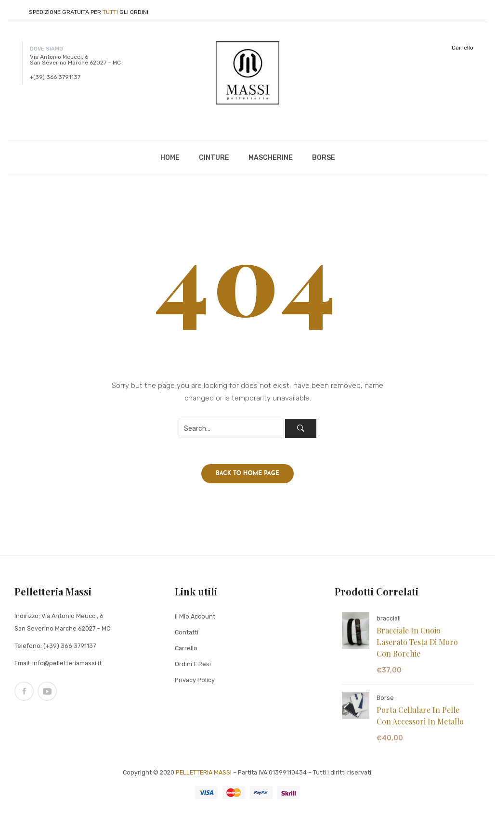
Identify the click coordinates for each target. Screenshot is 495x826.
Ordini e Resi (193, 667)
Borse (385, 700)
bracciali (389, 621)
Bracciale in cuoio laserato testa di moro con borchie (417, 644)
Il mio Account (195, 619)
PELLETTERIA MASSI (204, 775)
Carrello (462, 47)
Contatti (186, 635)
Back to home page (247, 476)
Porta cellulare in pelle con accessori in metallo (420, 718)
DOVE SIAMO (46, 49)
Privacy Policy (195, 682)
